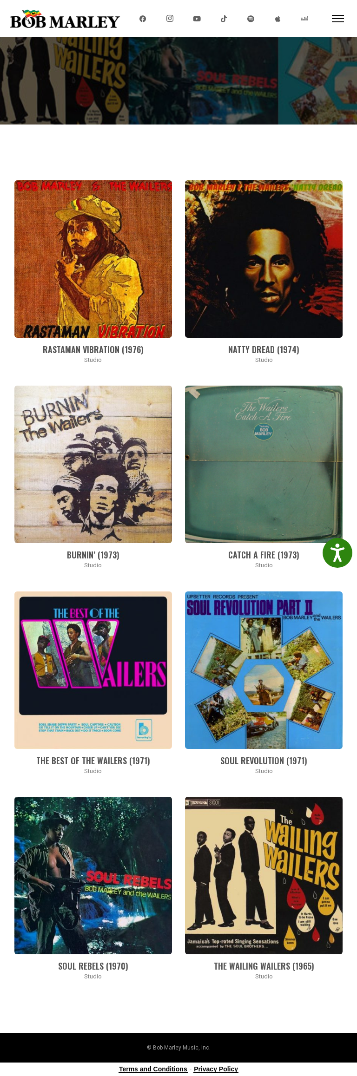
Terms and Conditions (153, 1069)
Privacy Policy (216, 1069)
